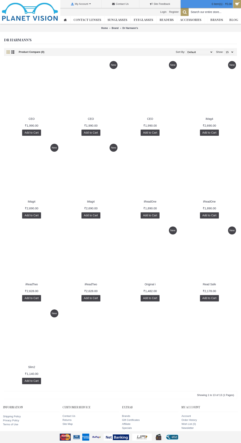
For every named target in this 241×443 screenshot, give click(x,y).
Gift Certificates (131, 419)
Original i (150, 284)
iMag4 (209, 118)
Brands (126, 415)
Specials (127, 427)
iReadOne (150, 201)
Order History (189, 419)
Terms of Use (10, 424)
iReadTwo (31, 284)
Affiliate (126, 423)
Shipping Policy (12, 416)
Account (186, 415)
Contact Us (69, 415)
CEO (32, 118)
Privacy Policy (11, 420)
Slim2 (31, 367)
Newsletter (187, 427)
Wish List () (188, 423)
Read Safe (209, 284)
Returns (67, 419)
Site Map (68, 423)
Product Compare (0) (31, 51)
